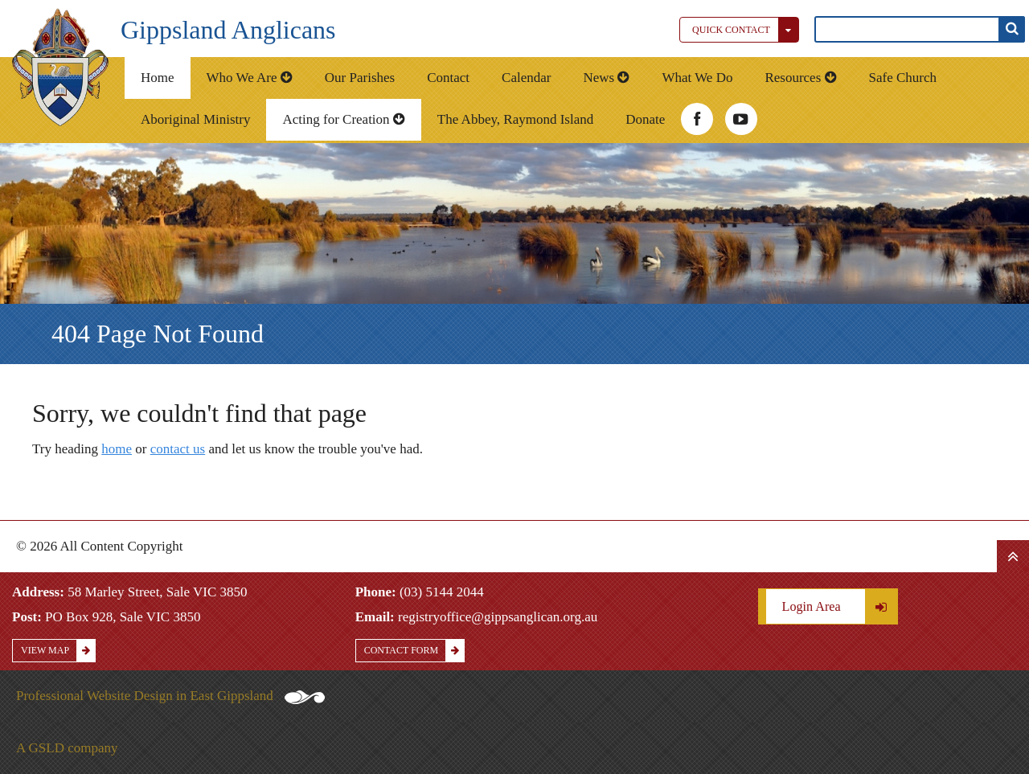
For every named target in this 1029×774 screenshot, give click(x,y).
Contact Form (414, 650)
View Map (58, 650)
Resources (800, 77)
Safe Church (903, 77)
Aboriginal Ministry (195, 119)
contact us (177, 449)
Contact (448, 77)
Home (157, 77)
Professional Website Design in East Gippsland (170, 696)
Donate (645, 119)
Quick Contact (745, 30)
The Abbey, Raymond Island (515, 119)
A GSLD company (67, 748)
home (116, 449)
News (606, 77)
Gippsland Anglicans (228, 29)
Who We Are (250, 77)
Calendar (526, 77)
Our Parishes (360, 77)
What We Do (697, 77)
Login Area (839, 606)
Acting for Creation (343, 119)
